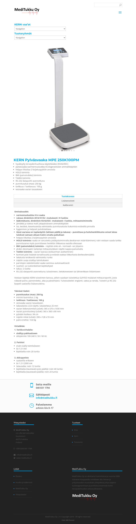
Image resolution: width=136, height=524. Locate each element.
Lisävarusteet (68, 200)
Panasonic (78, 442)
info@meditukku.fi (46, 397)
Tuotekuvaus (68, 196)
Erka (76, 430)
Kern (76, 436)
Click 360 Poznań (68, 520)
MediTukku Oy (22, 488)
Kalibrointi (68, 205)
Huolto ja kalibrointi (24, 482)
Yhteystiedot (21, 494)
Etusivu (19, 476)
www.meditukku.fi (24, 458)
